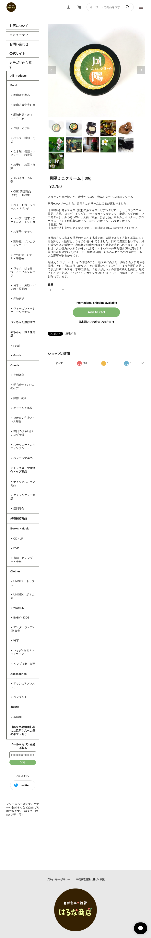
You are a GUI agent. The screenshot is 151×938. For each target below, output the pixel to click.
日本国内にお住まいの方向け (96, 321)
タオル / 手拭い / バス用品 (22, 419)
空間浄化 (18, 508)
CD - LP (18, 538)
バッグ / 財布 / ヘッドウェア (22, 652)
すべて (59, 363)
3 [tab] (91, 128)
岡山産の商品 (21, 95)
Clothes (15, 571)
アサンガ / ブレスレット (22, 685)
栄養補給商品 (18, 518)
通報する (70, 333)
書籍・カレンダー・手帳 (21, 559)
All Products (18, 75)
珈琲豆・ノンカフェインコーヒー (22, 243)
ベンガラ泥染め (23, 458)
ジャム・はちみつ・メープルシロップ (22, 272)
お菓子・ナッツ (23, 231)
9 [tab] (108, 144)
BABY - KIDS (21, 617)
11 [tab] (56, 161)
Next (141, 70)
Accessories (18, 673)
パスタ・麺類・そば (22, 139)
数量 (50, 284)
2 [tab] (74, 128)
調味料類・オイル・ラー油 (21, 116)
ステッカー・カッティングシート (22, 446)
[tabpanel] (96, 70)
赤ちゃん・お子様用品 (22, 334)
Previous (52, 70)
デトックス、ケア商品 (22, 483)
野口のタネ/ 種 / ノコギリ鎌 (21, 433)
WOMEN (18, 607)
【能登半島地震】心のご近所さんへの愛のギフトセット (22, 730)
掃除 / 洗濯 (20, 398)
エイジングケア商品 (22, 496)
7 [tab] (74, 144)
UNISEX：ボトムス (22, 596)
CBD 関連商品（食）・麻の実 (20, 193)
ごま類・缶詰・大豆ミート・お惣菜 (22, 153)
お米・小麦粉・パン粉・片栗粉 (22, 287)
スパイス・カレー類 (22, 179)
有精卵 (14, 707)
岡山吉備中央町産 (24, 104)
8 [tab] (91, 144)
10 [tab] (126, 144)
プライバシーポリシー (58, 879)
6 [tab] (56, 144)
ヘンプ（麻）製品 (24, 663)
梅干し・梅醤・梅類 (22, 166)
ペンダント (20, 696)
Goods (17, 355)
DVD (16, 548)
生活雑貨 (18, 374)
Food (13, 85)
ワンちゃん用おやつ (22, 322)
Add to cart (96, 312)
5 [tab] (126, 128)
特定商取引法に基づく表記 (90, 879)
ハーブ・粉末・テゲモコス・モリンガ (22, 220)
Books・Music (19, 528)
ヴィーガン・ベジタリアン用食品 (22, 310)
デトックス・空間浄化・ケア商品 (22, 469)
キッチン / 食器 (22, 408)
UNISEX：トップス (22, 583)
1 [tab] (56, 128)
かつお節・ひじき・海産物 (21, 256)
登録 (23, 762)
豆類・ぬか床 (21, 128)
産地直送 (18, 298)
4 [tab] (108, 128)
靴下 (16, 640)
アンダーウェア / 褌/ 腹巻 (22, 629)
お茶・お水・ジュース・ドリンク (22, 206)
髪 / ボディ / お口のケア (22, 386)
